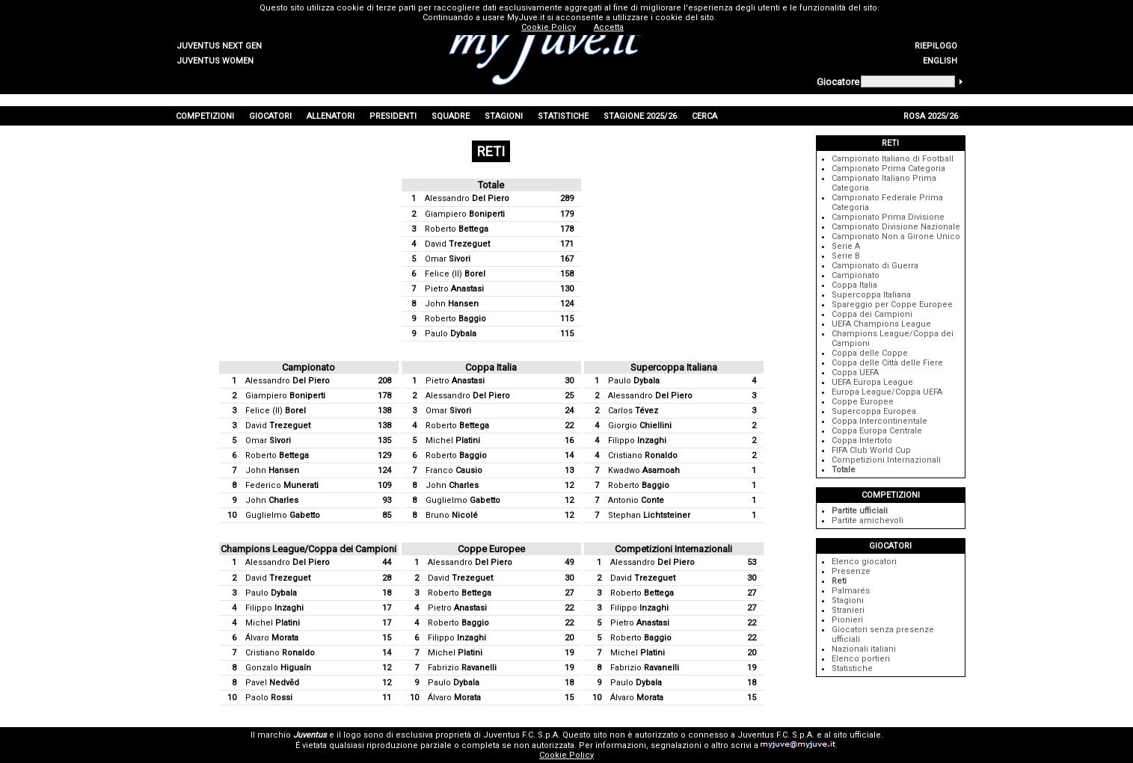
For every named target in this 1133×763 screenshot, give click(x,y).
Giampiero (465, 214)
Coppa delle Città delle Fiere (887, 363)
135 (384, 440)
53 (751, 562)
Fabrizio (462, 668)
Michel (453, 440)
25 (569, 396)
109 (384, 485)
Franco (454, 470)
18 (386, 593)
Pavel (272, 683)
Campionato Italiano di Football (893, 159)
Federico (282, 485)
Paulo (450, 334)
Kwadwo (644, 470)
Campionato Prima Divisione (888, 217)
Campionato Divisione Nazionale (896, 227)
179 (567, 214)
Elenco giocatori (864, 561)
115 (567, 319)
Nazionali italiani (864, 649)
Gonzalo (278, 668)
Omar (447, 259)
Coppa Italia (491, 367)
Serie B (846, 256)
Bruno (452, 515)
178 (567, 229)
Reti (839, 581)
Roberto (456, 229)
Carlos (633, 411)
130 (567, 289)
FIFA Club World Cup (871, 450)
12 (569, 485)
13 (569, 470)
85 (386, 515)
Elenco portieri (861, 659)
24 (569, 411)
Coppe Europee (491, 549)
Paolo (268, 697)
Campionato (308, 367)
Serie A (846, 246)
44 (386, 562)
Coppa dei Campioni (872, 314)
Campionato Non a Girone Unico (896, 236)
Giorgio (640, 425)
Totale (491, 185)
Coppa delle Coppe (870, 353)
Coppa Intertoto (862, 440)
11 (386, 697)
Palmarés (851, 591)
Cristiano (643, 455)
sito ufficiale (857, 735)
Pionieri (847, 620)
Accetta (609, 27)
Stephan (649, 515)
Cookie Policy (566, 755)
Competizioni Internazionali (673, 549)
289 (567, 198)
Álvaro (271, 638)
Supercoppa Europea (874, 411)
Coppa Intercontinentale (879, 421)
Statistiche (852, 668)
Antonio (636, 500)
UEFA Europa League (872, 382)
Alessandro (467, 198)
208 (384, 381)
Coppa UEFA (855, 372)
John (452, 304)
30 (569, 381)
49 (569, 562)
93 (386, 500)
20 (569, 638)
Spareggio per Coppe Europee (892, 304)
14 (569, 455)
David (457, 244)
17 (386, 608)
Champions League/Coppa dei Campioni (308, 549)
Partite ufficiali (860, 511)
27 (569, 593)
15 (386, 638)
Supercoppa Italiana (673, 367)
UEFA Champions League (881, 324)
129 (384, 455)
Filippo (637, 440)
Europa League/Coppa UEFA (887, 392)
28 (386, 578)
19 (569, 653)
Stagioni (848, 600)
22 (569, 425)
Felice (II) (455, 274)
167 (567, 259)
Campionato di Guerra (875, 266)
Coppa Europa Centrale (877, 431)
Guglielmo (282, 515)
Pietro (454, 289)
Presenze (851, 571)
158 (567, 274)
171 (567, 244)
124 (567, 304)
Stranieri (848, 610)
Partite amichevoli (867, 520)
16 (569, 440)
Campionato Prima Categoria (888, 168)
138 (384, 411)
